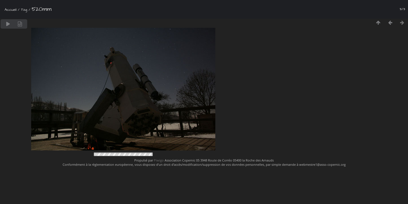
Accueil (10, 9)
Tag (24, 9)
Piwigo (159, 160)
